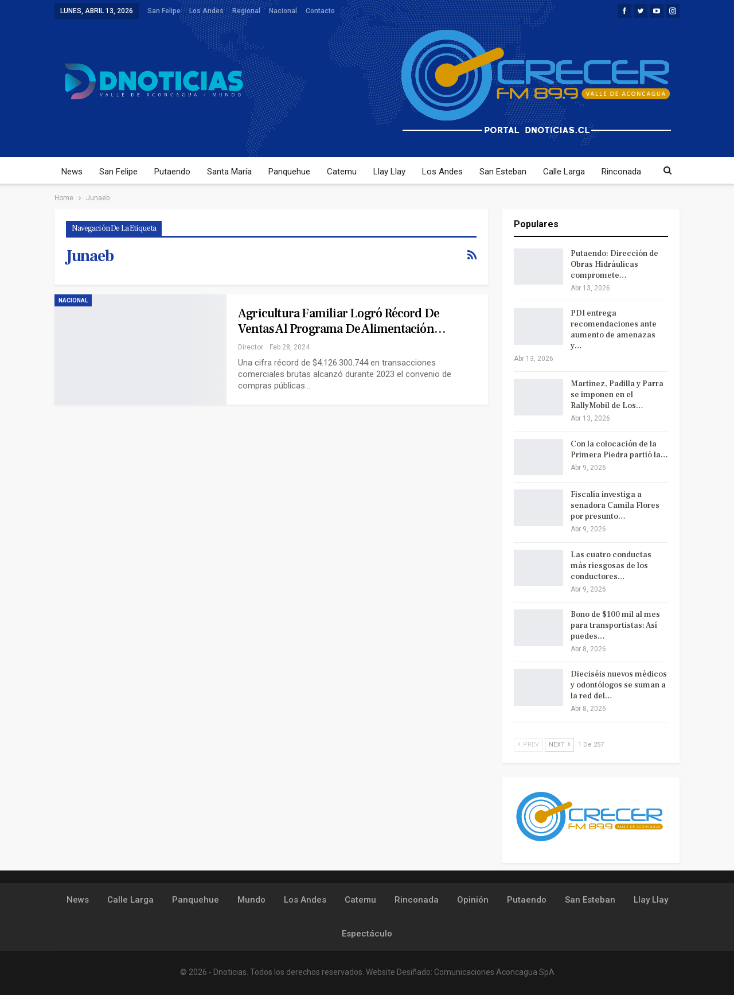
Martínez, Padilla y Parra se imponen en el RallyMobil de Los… (617, 395)
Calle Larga (564, 171)
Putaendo (172, 171)
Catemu (342, 171)
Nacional (283, 11)
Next (559, 744)
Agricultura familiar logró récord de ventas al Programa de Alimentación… (342, 321)
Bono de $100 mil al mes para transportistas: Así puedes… (615, 625)
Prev (528, 744)
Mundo (251, 900)
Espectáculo (367, 933)
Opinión (473, 900)
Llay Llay (389, 171)
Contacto (320, 11)
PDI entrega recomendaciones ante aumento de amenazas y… (614, 329)
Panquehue (289, 171)
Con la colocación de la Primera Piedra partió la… (619, 449)
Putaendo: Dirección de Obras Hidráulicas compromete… (614, 264)
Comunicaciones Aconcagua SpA (494, 972)
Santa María (229, 171)
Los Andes (206, 11)
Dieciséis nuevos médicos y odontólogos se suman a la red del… (619, 685)
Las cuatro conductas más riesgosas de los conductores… (611, 566)
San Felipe (164, 11)
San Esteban (502, 171)
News (72, 171)
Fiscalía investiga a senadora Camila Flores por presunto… (615, 505)
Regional (246, 11)
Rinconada (621, 171)
